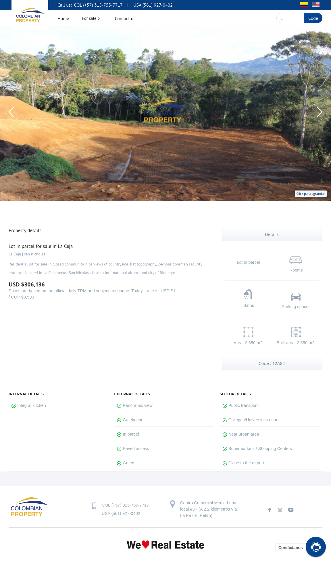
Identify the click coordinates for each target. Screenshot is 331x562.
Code (313, 18)
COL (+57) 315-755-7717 (97, 5)
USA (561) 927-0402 (153, 5)
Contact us (125, 18)
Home (63, 18)
